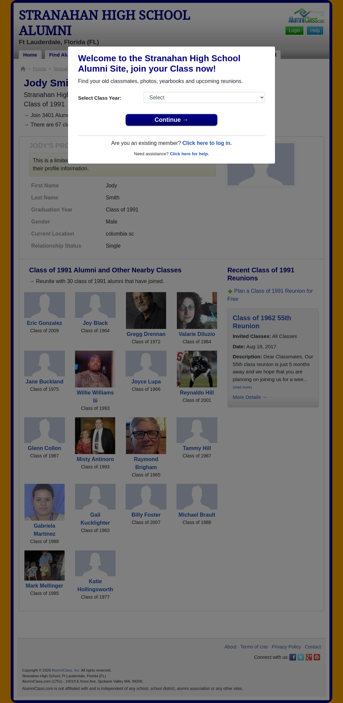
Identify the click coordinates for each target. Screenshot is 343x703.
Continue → (172, 119)
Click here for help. (189, 153)
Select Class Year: (99, 98)
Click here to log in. (207, 143)
